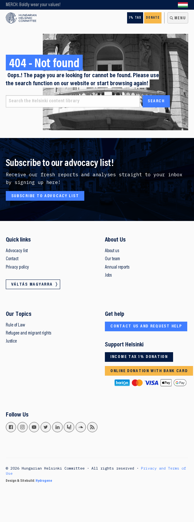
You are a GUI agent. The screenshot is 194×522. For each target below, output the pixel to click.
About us (112, 251)
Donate (153, 18)
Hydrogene (44, 481)
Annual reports (117, 267)
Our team (112, 259)
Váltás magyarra (183, 4)
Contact (12, 259)
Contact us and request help (146, 326)
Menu (180, 18)
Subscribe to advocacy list (45, 196)
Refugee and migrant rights (28, 333)
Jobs (108, 275)
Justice (11, 341)
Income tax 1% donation (139, 357)
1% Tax (135, 18)
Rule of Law (15, 325)
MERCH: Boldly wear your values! (33, 5)
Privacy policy (17, 267)
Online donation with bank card (149, 371)
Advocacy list (17, 251)
